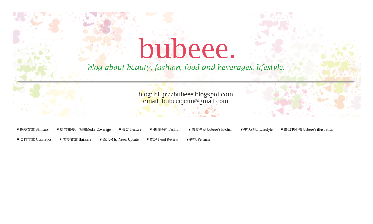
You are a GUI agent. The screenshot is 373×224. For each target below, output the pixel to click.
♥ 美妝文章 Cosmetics (34, 139)
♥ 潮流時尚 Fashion (164, 129)
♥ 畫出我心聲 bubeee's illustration (307, 129)
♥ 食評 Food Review (162, 139)
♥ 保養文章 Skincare (33, 129)
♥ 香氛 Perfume (198, 139)
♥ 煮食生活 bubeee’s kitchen (210, 129)
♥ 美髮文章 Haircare (75, 139)
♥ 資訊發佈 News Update (119, 139)
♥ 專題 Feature (130, 129)
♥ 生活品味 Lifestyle (256, 129)
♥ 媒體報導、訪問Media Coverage (84, 129)
